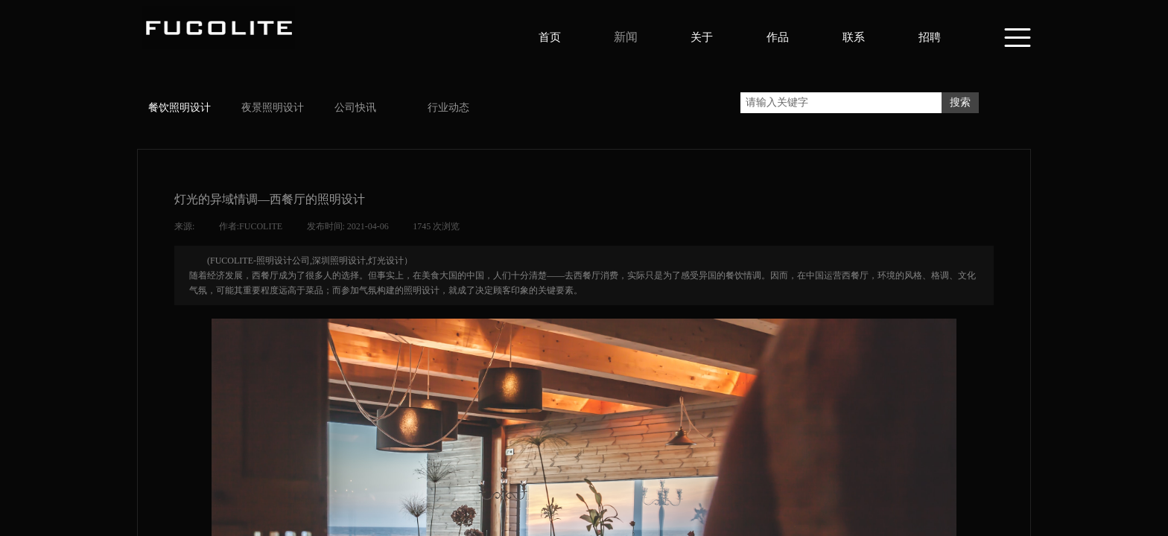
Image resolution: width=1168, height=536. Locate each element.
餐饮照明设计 (179, 107)
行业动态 (448, 107)
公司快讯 (355, 107)
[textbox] (841, 102)
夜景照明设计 (272, 107)
